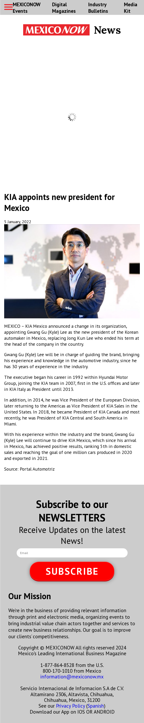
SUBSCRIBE (72, 571)
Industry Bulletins (98, 7)
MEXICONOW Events (26, 7)
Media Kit (130, 7)
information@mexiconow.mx (72, 676)
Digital (64, 7)
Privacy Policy (70, 705)
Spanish (95, 705)
